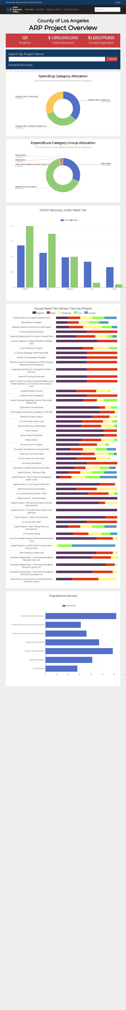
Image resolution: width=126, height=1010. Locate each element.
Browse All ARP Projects (20, 65)
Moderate (64, 312)
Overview (29, 9)
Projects (40, 9)
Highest (38, 312)
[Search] (107, 9)
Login (117, 2)
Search (111, 59)
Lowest (89, 312)
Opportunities (53, 9)
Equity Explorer (71, 9)
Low (78, 312)
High (51, 312)
